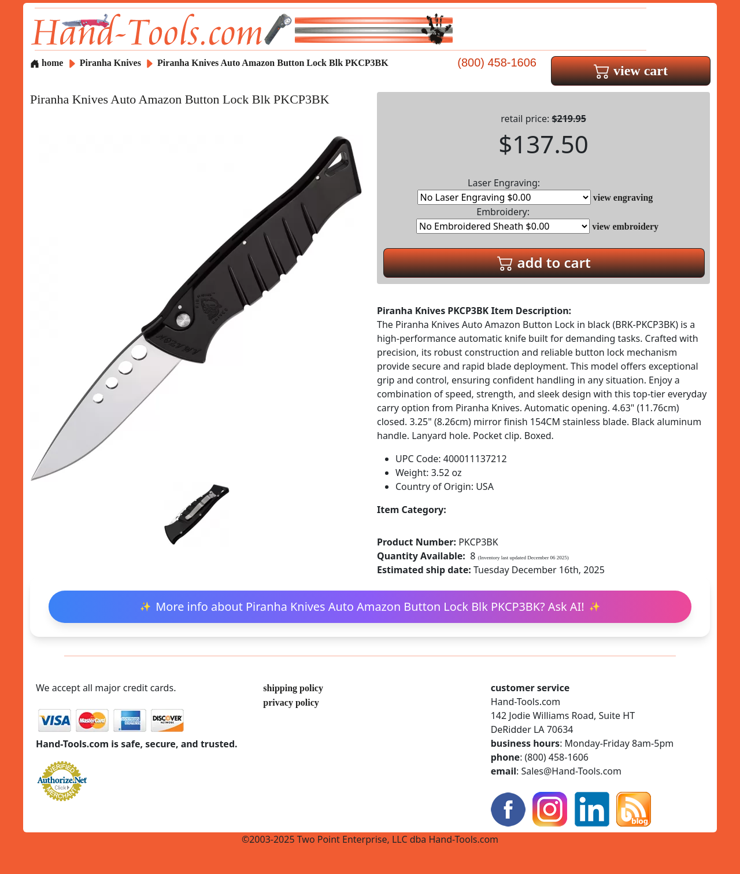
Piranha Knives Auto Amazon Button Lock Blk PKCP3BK (272, 63)
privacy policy (291, 702)
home (46, 63)
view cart (631, 70)
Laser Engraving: (504, 190)
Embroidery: (503, 219)
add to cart (544, 262)
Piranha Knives (111, 63)
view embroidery (625, 226)
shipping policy (293, 688)
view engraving (623, 197)
